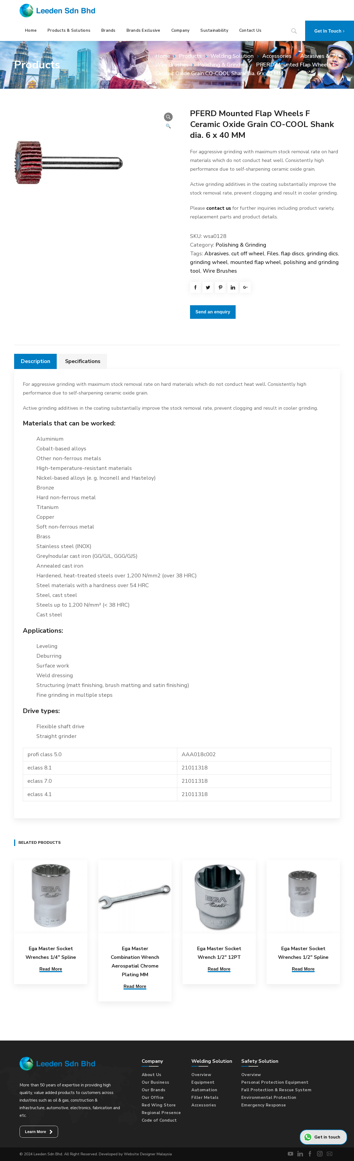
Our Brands (154, 1090)
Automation (204, 1090)
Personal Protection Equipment (275, 1082)
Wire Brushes (220, 271)
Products (190, 56)
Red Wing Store (159, 1105)
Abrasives (216, 253)
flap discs (292, 253)
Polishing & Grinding (222, 64)
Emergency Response (263, 1105)
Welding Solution (232, 56)
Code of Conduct (159, 1120)
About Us (152, 1074)
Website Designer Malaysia (148, 1154)
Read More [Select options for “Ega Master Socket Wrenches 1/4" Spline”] (50, 969)
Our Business (155, 1082)
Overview (201, 1074)
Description (35, 361)
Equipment (203, 1082)
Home (162, 56)
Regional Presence (161, 1112)
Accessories (277, 56)
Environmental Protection (268, 1097)
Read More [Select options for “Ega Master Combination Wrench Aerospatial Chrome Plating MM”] (135, 986)
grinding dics (322, 253)
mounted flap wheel (255, 262)
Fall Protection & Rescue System (276, 1090)
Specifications (82, 361)
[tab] (35, 361)
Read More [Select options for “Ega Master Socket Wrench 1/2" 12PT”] (219, 969)
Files (273, 253)
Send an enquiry (212, 312)
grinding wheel (209, 262)
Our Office (153, 1097)
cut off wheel (247, 253)
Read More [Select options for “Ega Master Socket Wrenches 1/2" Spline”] (303, 969)
